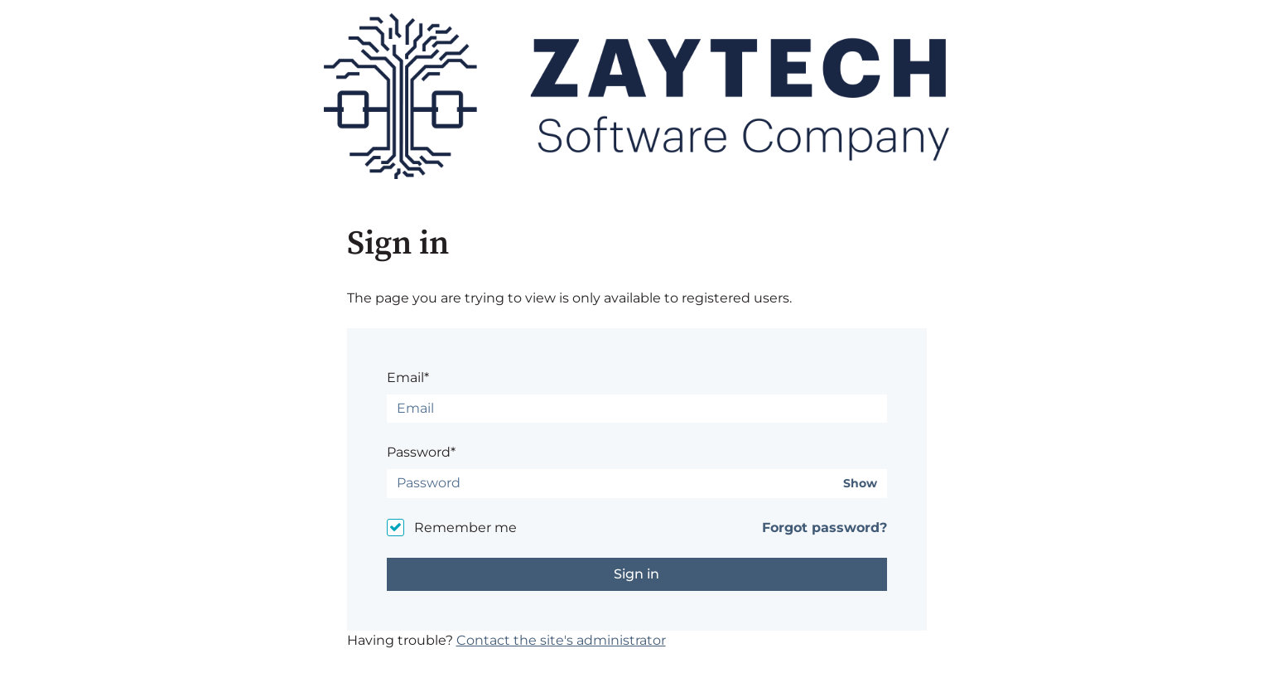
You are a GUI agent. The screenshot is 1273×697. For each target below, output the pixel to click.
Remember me (465, 527)
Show (860, 484)
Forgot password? (824, 527)
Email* (408, 377)
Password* (421, 452)
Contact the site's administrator (561, 640)
